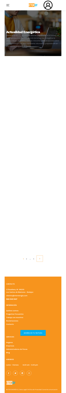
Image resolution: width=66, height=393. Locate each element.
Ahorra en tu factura (33, 333)
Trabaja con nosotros (14, 317)
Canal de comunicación (50, 389)
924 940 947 (11, 299)
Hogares (9, 342)
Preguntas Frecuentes (15, 314)
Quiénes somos (12, 311)
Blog (8, 353)
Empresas (10, 346)
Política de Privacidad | (35, 389)
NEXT (40, 258)
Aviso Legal (23, 389)
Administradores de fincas (16, 349)
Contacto (10, 324)
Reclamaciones (12, 321)
